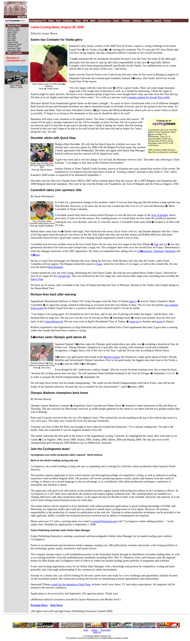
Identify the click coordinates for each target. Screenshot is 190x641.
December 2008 (14, 51)
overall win (64, 275)
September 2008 (14, 44)
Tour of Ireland (159, 215)
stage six (134, 321)
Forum (167, 20)
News (51, 20)
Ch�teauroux (144, 251)
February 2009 (13, 30)
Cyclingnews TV (37, 20)
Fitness (137, 20)
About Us (97, 632)
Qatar (99, 263)
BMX (92, 20)
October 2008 (13, 46)
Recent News (14, 25)
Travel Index (106, 630)
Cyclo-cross (104, 20)
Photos (126, 20)
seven (159, 321)
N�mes (35, 254)
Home (85, 630)
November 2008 (14, 49)
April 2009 (11, 34)
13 (165, 244)
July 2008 (11, 40)
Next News (56, 605)
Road (78, 20)
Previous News (39, 605)
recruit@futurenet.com (104, 521)
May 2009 (11, 36)
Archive (94, 630)
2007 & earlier (14, 53)
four (156, 244)
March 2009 (12, 32)
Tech (58, 20)
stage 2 (133, 301)
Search (157, 20)
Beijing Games (112, 356)
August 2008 (12, 42)
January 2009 (13, 28)
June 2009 (11, 38)
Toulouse (159, 251)
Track (116, 20)
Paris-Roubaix (55, 267)
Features (68, 20)
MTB (85, 20)
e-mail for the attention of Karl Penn (70, 584)
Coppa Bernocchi (53, 321)
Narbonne (170, 251)
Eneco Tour (37, 279)
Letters (148, 20)
